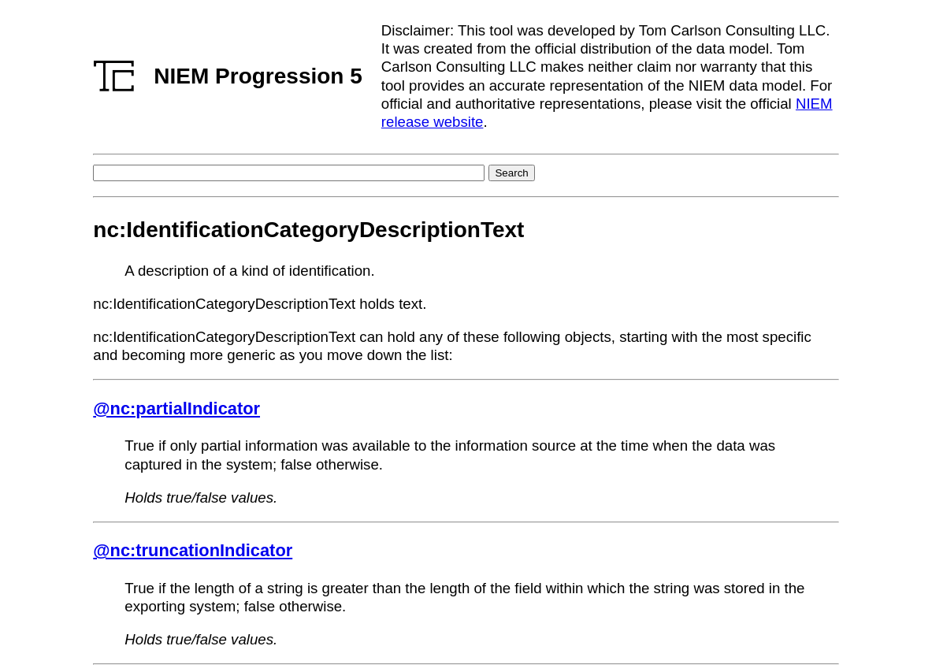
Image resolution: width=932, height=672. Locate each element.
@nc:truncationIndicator (192, 550)
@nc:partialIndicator (176, 408)
